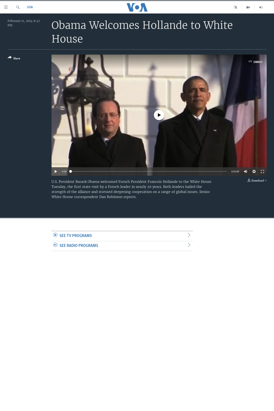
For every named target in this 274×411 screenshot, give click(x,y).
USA (30, 7)
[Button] (14, 59)
